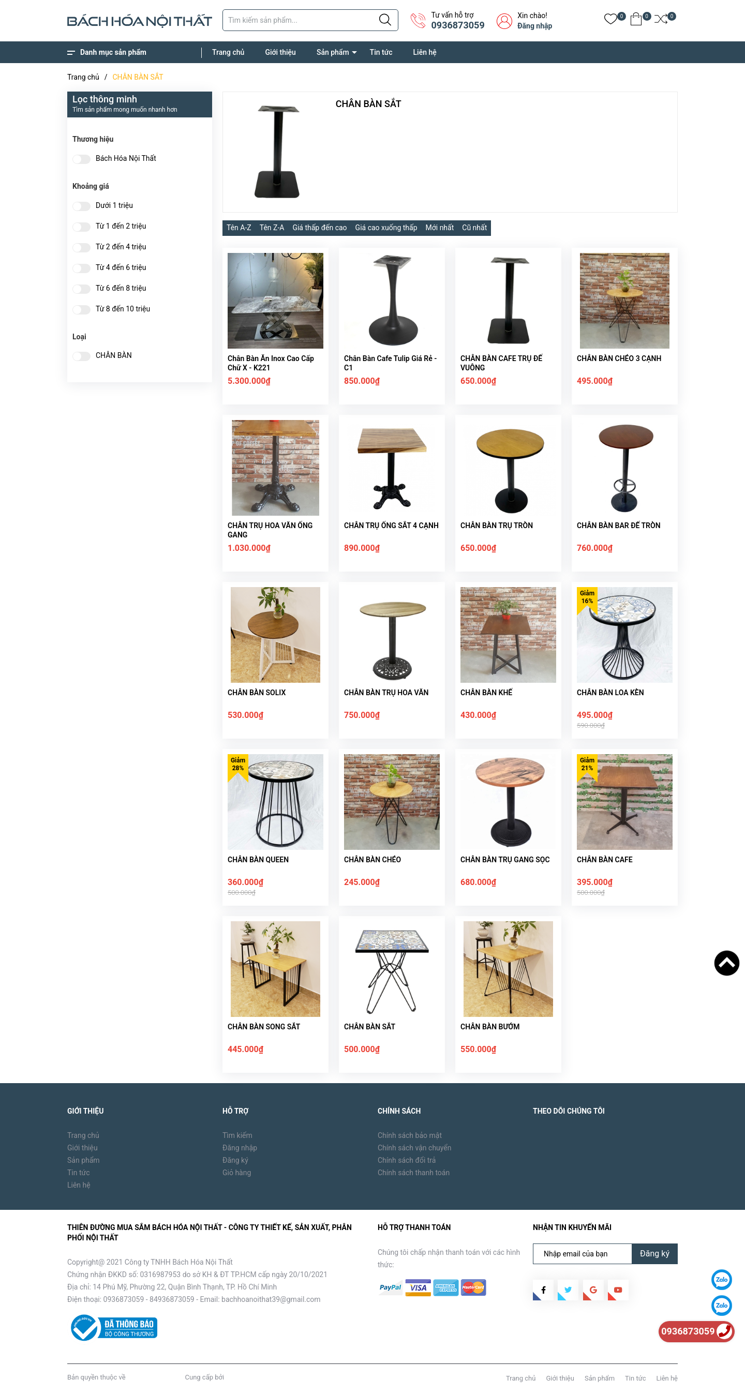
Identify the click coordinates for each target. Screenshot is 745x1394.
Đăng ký (235, 1160)
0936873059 (457, 25)
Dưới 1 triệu (114, 205)
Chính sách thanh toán (414, 1172)
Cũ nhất (474, 227)
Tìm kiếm (237, 1135)
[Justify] (385, 20)
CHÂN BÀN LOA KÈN (610, 692)
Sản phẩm (333, 52)
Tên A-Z (239, 227)
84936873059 (172, 1299)
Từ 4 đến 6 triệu (121, 268)
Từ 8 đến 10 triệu (123, 309)
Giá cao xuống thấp (386, 227)
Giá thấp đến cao (319, 227)
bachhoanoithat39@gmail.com (271, 1299)
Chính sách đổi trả (407, 1160)
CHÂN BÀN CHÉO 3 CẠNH (619, 358)
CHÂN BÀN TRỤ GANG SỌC (505, 860)
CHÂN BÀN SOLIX (257, 692)
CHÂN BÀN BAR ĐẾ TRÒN (619, 525)
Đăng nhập (534, 26)
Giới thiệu (280, 52)
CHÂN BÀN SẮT (369, 1027)
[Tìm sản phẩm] (310, 20)
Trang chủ (228, 52)
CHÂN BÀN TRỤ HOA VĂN (386, 692)
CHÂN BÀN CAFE (605, 860)
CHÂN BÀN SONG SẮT (264, 1027)
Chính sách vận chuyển (415, 1148)
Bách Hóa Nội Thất (126, 158)
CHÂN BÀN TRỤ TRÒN (496, 525)
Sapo (233, 1377)
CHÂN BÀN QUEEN (258, 860)
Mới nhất (440, 227)
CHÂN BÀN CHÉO (372, 860)
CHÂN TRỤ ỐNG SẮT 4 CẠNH (391, 525)
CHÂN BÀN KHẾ (486, 692)
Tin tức (381, 52)
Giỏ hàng (236, 1172)
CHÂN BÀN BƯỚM (489, 1027)
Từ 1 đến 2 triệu (121, 226)
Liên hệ (425, 52)
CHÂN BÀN (114, 355)
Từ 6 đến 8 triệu (121, 288)
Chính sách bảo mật (410, 1135)
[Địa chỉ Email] (605, 1253)
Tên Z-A (272, 227)
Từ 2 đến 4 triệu (121, 247)
